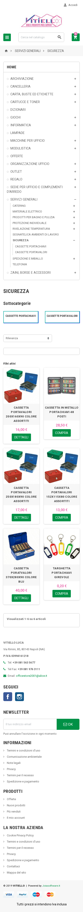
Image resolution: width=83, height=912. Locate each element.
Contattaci (13, 866)
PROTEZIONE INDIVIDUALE (29, 223)
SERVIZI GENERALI (23, 199)
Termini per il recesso (20, 775)
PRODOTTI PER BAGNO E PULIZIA (34, 217)
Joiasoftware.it (51, 885)
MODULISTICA (20, 148)
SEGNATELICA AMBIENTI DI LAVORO (36, 234)
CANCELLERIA (20, 86)
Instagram (19, 696)
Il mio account (15, 817)
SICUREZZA (21, 240)
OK (68, 724)
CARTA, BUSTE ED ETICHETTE (31, 94)
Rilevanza (12, 338)
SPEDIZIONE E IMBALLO (28, 258)
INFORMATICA (20, 125)
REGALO (16, 179)
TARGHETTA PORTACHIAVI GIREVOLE (62, 573)
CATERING (19, 205)
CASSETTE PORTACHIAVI (30, 246)
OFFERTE (16, 156)
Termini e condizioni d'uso (23, 750)
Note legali (13, 763)
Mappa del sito (16, 872)
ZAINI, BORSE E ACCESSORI (30, 272)
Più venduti (13, 811)
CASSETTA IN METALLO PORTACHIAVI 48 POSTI (61, 412)
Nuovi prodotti (15, 805)
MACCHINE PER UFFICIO (27, 140)
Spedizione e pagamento (22, 781)
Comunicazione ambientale (24, 756)
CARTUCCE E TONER (25, 102)
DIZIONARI (18, 109)
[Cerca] (41, 37)
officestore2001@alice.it (31, 675)
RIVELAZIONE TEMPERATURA (31, 228)
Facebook (7, 696)
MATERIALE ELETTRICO (27, 211)
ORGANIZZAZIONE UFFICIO (29, 164)
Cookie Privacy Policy (20, 835)
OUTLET (16, 171)
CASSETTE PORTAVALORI (31, 252)
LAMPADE (17, 133)
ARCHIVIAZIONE (22, 78)
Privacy (11, 769)
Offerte (11, 799)
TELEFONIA (20, 264)
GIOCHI (15, 117)
